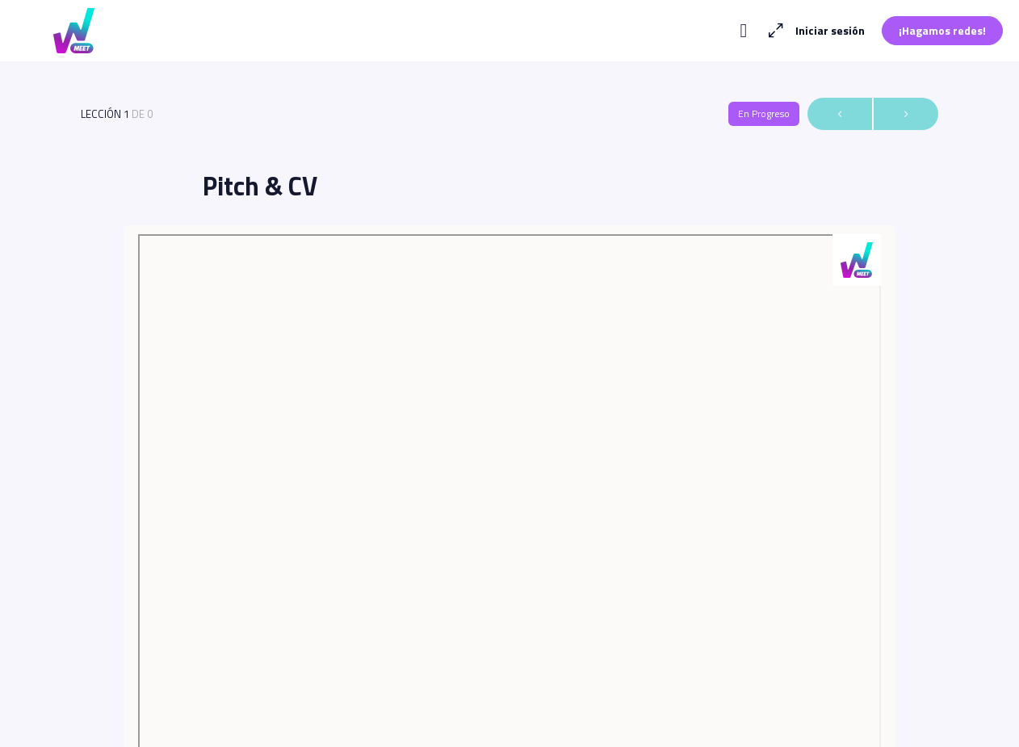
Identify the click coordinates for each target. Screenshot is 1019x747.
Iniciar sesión (830, 30)
